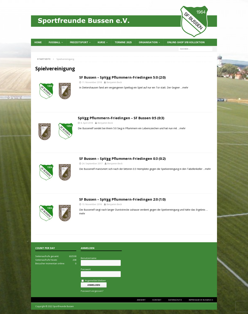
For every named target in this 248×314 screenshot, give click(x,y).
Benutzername (88, 258)
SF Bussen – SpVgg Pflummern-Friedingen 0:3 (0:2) (122, 158)
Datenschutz (175, 300)
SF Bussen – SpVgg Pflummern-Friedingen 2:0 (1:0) (122, 199)
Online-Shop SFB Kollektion (186, 42)
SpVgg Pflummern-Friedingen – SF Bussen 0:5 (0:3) (121, 118)
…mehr (184, 87)
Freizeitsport (79, 42)
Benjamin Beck (114, 82)
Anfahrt (141, 300)
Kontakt (156, 300)
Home (38, 42)
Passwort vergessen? (92, 290)
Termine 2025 (123, 42)
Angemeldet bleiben (93, 280)
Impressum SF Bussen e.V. (201, 300)
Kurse (101, 42)
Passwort (86, 269)
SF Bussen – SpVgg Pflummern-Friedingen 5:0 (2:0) (122, 77)
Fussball (54, 42)
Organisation (148, 42)
